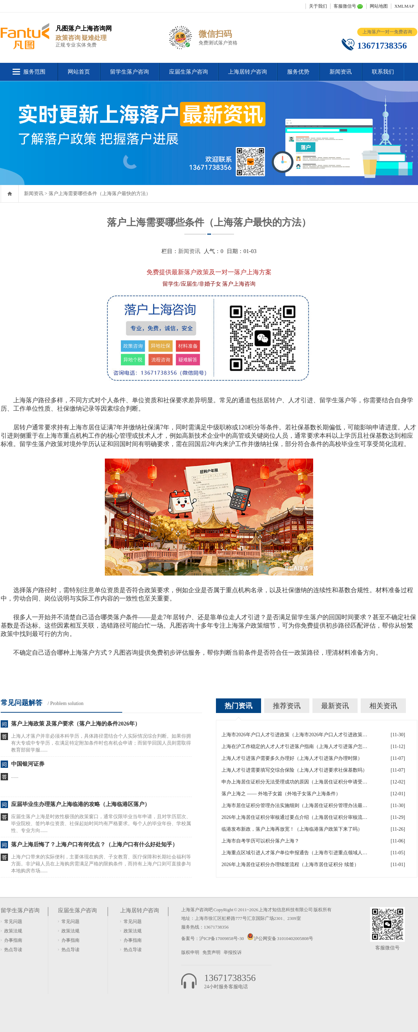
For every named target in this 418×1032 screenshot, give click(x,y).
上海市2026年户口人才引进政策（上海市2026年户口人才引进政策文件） (294, 734)
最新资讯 (335, 706)
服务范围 (34, 72)
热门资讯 (238, 706)
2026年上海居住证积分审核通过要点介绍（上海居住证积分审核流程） (294, 817)
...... (14, 776)
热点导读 (13, 949)
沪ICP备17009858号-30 (221, 938)
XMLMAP (404, 6)
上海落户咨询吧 (197, 909)
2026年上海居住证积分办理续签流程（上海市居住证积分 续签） (290, 864)
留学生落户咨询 (129, 72)
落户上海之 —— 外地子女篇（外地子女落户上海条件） (281, 793)
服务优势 (298, 72)
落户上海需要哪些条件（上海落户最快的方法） (100, 193)
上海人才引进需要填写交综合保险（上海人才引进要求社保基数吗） (294, 770)
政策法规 (13, 930)
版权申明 (190, 952)
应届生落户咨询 (188, 72)
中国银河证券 (27, 764)
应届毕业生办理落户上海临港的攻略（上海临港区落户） (80, 804)
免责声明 (211, 952)
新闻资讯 (340, 72)
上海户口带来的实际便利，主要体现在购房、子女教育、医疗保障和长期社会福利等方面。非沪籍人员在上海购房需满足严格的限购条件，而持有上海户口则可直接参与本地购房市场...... (101, 863)
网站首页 (79, 72)
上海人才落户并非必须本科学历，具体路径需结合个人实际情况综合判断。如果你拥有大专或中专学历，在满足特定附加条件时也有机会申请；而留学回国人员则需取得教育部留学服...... (101, 743)
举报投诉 (233, 952)
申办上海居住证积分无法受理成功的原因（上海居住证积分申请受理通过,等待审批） (294, 782)
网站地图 (379, 6)
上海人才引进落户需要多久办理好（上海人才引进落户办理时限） (291, 758)
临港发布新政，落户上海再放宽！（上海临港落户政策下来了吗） (291, 829)
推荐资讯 (287, 706)
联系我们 (383, 72)
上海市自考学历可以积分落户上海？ (260, 841)
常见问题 (13, 921)
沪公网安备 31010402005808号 (283, 938)
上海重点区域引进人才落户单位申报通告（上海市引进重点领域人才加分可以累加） (294, 852)
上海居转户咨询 (247, 72)
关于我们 (318, 6)
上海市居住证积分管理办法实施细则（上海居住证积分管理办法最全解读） (294, 805)
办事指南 (13, 940)
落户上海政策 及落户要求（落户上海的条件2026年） (75, 724)
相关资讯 (383, 706)
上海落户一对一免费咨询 (387, 31)
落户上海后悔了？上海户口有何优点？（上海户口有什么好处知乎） (94, 844)
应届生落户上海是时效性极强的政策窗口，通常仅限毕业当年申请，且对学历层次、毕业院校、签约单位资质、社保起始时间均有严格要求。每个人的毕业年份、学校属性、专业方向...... (101, 823)
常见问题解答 (21, 702)
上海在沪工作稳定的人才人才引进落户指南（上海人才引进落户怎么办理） (294, 746)
